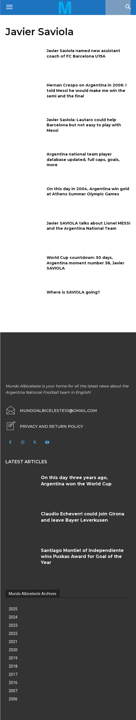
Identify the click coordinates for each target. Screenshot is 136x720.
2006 (13, 699)
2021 (13, 642)
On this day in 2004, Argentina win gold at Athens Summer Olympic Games (88, 191)
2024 (13, 617)
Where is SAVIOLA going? (73, 292)
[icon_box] (44, 426)
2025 (13, 609)
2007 (13, 691)
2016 (13, 682)
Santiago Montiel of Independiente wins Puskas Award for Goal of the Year (82, 556)
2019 (13, 658)
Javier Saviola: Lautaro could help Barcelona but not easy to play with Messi (84, 125)
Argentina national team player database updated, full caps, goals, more (83, 159)
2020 (13, 650)
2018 (13, 666)
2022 (13, 633)
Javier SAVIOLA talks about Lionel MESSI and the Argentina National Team (88, 226)
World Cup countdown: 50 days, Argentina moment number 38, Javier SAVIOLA (85, 263)
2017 (13, 674)
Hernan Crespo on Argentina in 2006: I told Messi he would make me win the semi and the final (86, 90)
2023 (13, 625)
